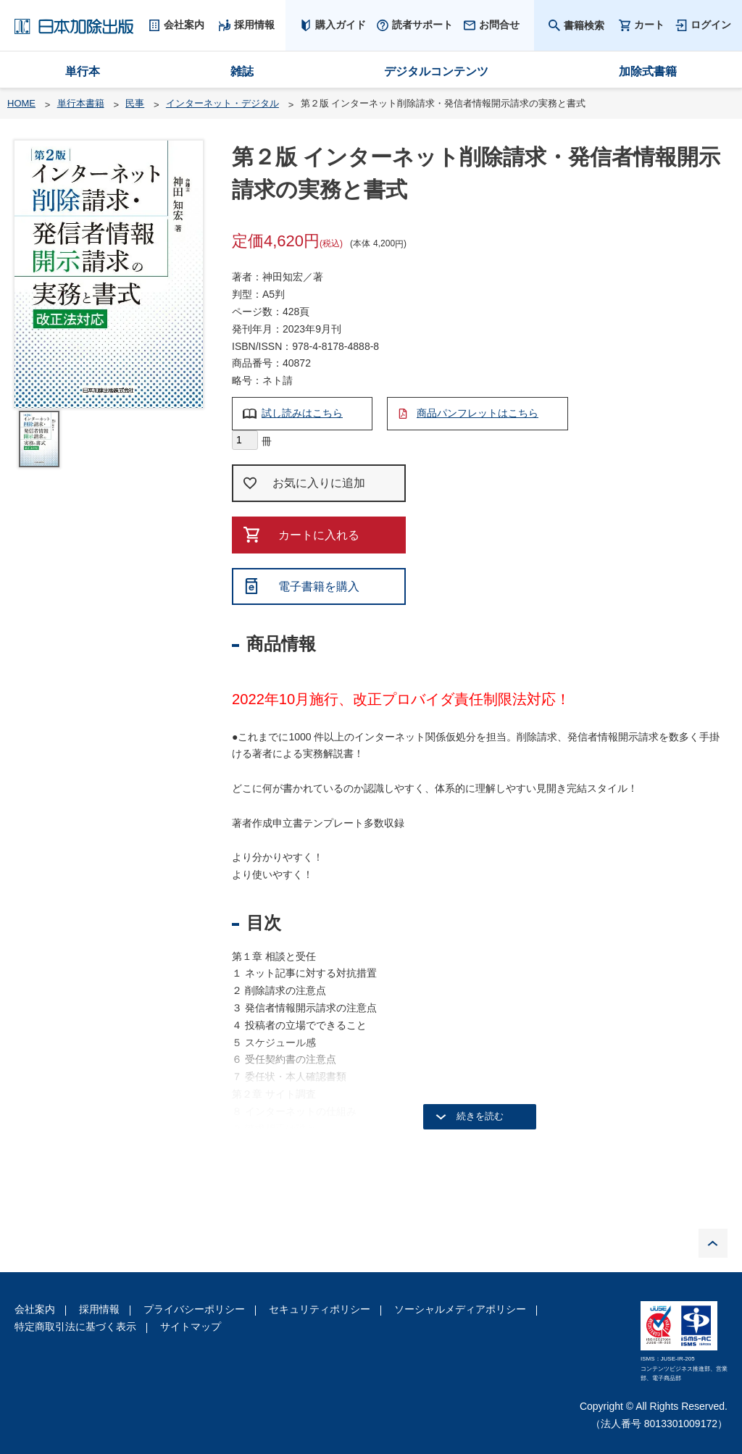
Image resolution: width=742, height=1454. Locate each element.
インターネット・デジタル (222, 103)
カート (649, 25)
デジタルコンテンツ (436, 71)
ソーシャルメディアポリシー (460, 1309)
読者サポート (422, 24)
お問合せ (499, 24)
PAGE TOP (713, 1243)
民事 (134, 103)
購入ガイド (340, 24)
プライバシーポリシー (194, 1309)
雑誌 (242, 71)
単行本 (82, 71)
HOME (21, 103)
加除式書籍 (648, 71)
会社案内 (34, 1309)
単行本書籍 (80, 103)
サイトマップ (190, 1326)
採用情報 (99, 1309)
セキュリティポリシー (319, 1309)
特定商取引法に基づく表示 (75, 1326)
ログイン (711, 24)
